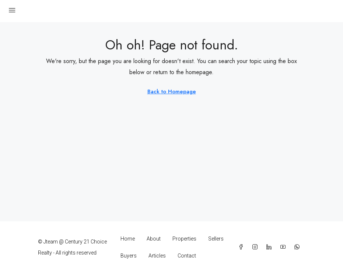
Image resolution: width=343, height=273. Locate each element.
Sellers (216, 239)
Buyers (128, 256)
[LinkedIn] (270, 247)
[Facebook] (242, 247)
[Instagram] (256, 247)
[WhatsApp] (298, 247)
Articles (157, 256)
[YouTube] (284, 247)
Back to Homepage (171, 91)
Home (127, 239)
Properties (184, 239)
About (154, 239)
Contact (187, 256)
